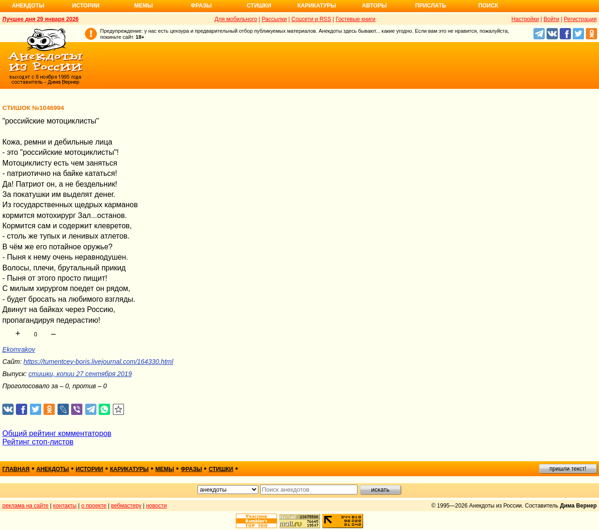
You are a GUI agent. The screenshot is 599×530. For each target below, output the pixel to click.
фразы (191, 469)
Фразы (201, 5)
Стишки (259, 5)
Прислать (430, 5)
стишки (221, 469)
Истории (86, 5)
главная (15, 469)
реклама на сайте (25, 505)
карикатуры (129, 469)
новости (156, 505)
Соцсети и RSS (311, 19)
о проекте (94, 505)
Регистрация (580, 19)
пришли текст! (567, 468)
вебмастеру (126, 505)
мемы (164, 469)
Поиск (488, 5)
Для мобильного (236, 19)
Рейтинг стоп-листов (37, 442)
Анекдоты (28, 5)
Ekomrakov (18, 349)
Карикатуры (316, 5)
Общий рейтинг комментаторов (56, 433)
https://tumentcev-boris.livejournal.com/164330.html (98, 361)
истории (89, 469)
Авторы (374, 5)
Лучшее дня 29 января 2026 (40, 19)
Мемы (143, 5)
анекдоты (53, 469)
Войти (551, 19)
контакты (65, 505)
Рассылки (274, 19)
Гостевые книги (355, 19)
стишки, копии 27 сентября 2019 (80, 374)
